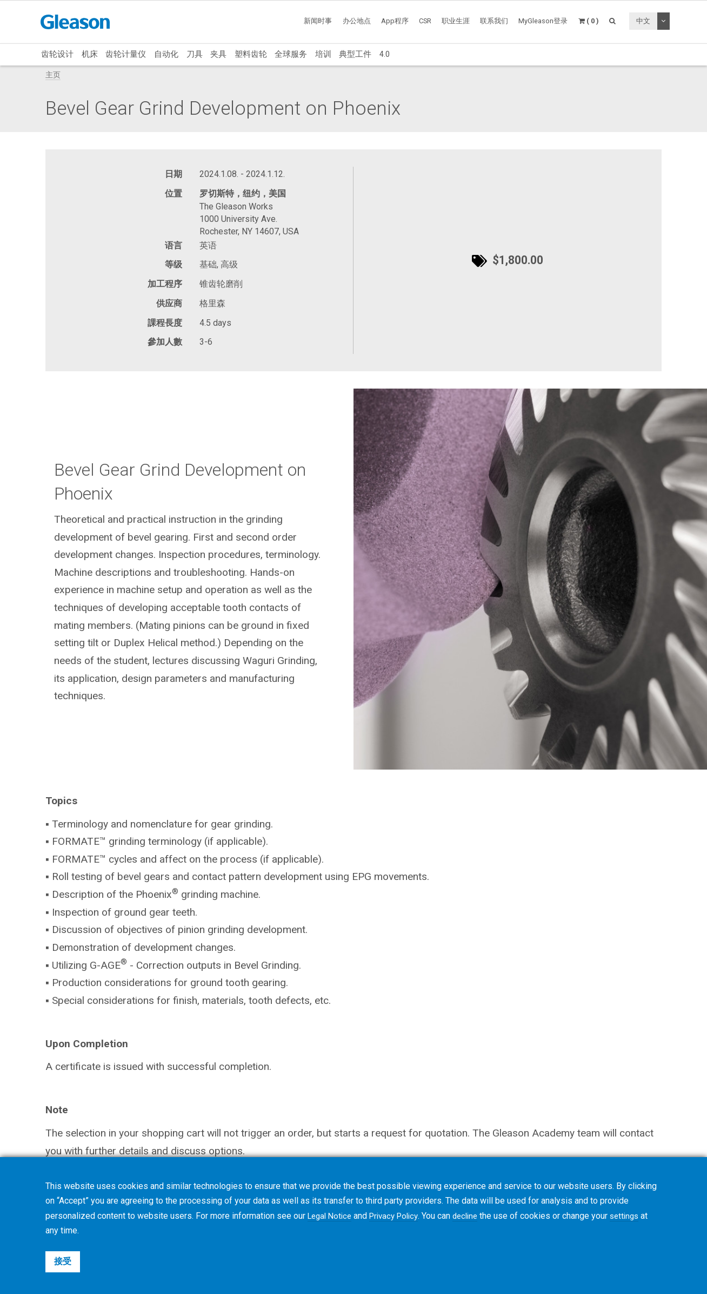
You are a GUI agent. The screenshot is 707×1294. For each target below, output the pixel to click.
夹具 (218, 54)
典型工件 (355, 54)
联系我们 (494, 21)
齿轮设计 (57, 54)
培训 (323, 54)
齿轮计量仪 (125, 54)
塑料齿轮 (251, 54)
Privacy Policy (400, 1216)
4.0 (384, 54)
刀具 (194, 54)
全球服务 (291, 54)
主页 (53, 75)
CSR (425, 21)
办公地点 (357, 21)
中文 (643, 21)
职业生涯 (456, 21)
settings (637, 1216)
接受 (62, 1261)
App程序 (395, 21)
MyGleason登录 (543, 21)
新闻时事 (318, 21)
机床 (90, 54)
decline (475, 1216)
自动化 (166, 54)
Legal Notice (332, 1216)
